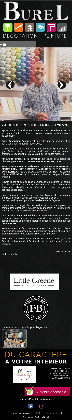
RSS (38, 413)
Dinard (46, 238)
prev (10, 84)
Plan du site (52, 413)
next (62, 84)
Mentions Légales (21, 413)
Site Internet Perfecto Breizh (36, 417)
